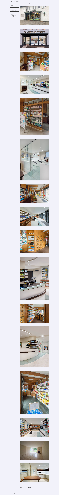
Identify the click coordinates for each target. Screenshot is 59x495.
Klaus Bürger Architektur (14, 1)
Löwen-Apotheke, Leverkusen (14, 16)
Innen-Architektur (13, 4)
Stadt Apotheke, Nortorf (13, 9)
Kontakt (12, 19)
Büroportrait (12, 6)
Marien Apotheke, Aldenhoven (14, 11)
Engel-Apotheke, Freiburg (13, 14)
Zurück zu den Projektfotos (26, 3)
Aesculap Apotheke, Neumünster (14, 10)
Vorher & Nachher (13, 7)
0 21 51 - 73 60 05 (38, 493)
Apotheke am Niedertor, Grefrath (14, 15)
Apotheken (12, 5)
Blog (11, 18)
